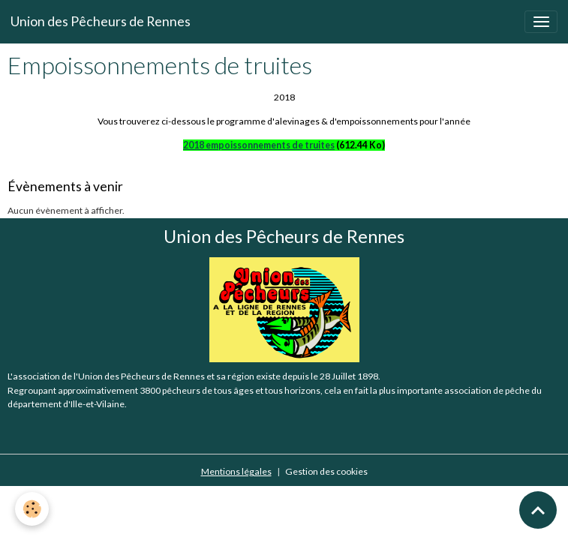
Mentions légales (236, 471)
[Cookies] (32, 509)
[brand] (101, 22)
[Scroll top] (538, 510)
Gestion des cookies (326, 471)
